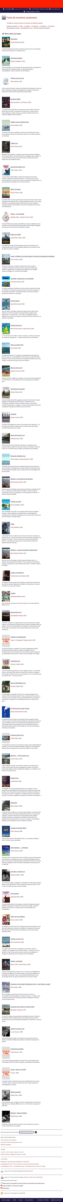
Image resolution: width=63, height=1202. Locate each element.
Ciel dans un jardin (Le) (18, 871)
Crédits (14, 1200)
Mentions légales (6, 1200)
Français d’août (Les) (17, 735)
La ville (20, 26)
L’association (8, 9)
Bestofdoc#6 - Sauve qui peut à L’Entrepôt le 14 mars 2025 (15, 1161)
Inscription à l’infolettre (43, 1200)
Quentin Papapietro (16, 61)
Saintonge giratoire (16, 58)
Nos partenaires (29, 1200)
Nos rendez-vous (55, 9)
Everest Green (15, 301)
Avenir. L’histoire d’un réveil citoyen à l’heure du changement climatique (32, 256)
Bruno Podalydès (15, 505)
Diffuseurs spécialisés (6, 1144)
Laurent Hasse (15, 759)
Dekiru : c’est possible (17, 214)
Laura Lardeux (15, 259)
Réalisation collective (16, 1010)
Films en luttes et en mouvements (33, 1177)
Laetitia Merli (14, 781)
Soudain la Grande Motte (18, 828)
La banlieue (43, 26)
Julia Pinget (14, 348)
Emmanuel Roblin (16, 281)
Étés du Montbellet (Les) (18, 683)
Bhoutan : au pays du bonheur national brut (24, 550)
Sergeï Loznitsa (15, 417)
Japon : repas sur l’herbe (18, 1069)
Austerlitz (13, 414)
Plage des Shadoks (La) (18, 456)
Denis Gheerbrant (16, 942)
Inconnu (13, 1073)
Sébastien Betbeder (16, 596)
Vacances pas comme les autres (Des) (22, 1007)
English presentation (56, 1200)
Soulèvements (5, 1188)
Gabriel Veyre (14, 1095)
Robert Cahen (15, 964)
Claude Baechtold (16, 42)
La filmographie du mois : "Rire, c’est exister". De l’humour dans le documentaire (20, 1164)
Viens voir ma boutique (18, 916)
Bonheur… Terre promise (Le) (20, 755)
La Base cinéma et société (21, 9)
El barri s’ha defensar (17, 573)
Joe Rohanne (24, 102)
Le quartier (27, 26)
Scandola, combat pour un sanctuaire (22, 278)
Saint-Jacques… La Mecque (19, 847)
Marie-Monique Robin (17, 482)
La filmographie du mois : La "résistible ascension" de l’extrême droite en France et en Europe (23, 1166)
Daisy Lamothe (15, 920)
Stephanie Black (15, 896)
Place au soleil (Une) (17, 345)
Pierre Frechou (15, 192)
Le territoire (51, 26)
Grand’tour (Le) (15, 661)
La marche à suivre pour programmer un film (11, 1142)
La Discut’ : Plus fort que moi (7, 1152)
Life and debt (15, 893)
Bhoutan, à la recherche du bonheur (22, 479)
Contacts (20, 1200)
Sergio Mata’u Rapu (16, 237)
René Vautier (14, 987)
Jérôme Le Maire (15, 664)
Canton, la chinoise (16, 961)
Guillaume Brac (15, 438)
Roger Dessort (15, 1052)
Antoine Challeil (15, 686)
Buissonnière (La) (16, 612)
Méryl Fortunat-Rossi (16, 328)
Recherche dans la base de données (9, 1132)
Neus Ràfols (22, 576)
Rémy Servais (15, 81)
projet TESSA (28, 1171)
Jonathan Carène (24, 217)
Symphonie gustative (17, 1049)
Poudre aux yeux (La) (17, 78)
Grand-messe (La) (16, 325)
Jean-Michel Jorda (16, 304)
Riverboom (14, 39)
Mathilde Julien (15, 217)
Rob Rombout (23, 964)
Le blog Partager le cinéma (32, 11)
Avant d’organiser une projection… (9, 1140)
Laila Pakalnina (15, 527)
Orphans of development (18, 637)
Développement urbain (13, 28)
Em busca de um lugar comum (20, 708)
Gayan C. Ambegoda (16, 640)
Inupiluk (13, 593)
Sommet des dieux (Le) (18, 167)
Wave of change (16, 189)
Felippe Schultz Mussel (17, 711)
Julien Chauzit (15, 146)
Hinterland (14, 803)
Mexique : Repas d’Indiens (19, 1113)
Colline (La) (14, 143)
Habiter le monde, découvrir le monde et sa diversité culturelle (25, 23)
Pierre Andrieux (15, 459)
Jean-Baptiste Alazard (17, 615)
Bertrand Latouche (16, 371)
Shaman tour (15, 778)
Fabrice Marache (24, 459)
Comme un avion (16, 501)
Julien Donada (15, 831)
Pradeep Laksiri (27, 640)
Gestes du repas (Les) (17, 1029)
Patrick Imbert (14, 170)
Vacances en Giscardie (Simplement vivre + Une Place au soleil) (30, 984)
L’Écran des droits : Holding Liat (8, 1154)
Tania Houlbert (15, 125)
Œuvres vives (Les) (17, 368)
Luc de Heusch (15, 1032)
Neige (12, 524)
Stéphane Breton (15, 875)
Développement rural (26, 28)
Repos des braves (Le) (18, 435)
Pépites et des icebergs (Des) (20, 122)
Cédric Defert (14, 738)
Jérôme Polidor (15, 392)
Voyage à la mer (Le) (17, 939)
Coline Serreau (15, 851)
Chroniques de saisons (18, 389)
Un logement (34, 26)
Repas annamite (16, 1092)
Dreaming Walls (15, 99)
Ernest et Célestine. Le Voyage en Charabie (12, 1185)
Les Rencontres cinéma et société (40, 9)
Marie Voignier (15, 806)
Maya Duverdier (15, 102)
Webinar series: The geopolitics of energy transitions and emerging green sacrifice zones (23, 1183)
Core (21, 1193)
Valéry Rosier (26, 328)
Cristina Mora (14, 576)
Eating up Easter (16, 234)
